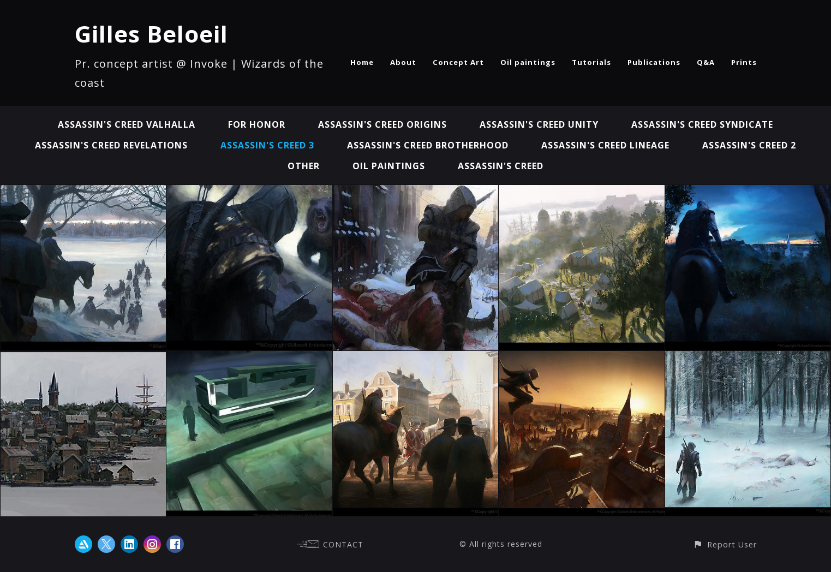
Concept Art (458, 62)
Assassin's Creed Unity (539, 124)
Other (304, 166)
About (403, 62)
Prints (744, 62)
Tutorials (591, 62)
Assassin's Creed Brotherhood (428, 145)
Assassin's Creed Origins (382, 124)
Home (362, 62)
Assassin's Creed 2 (749, 145)
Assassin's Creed (500, 166)
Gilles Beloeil (151, 33)
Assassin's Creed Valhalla (126, 124)
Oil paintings (527, 62)
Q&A (706, 62)
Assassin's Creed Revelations (111, 145)
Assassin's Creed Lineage (605, 145)
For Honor (256, 124)
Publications (653, 62)
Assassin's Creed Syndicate (702, 124)
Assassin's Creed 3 (267, 145)
